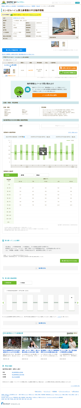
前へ (3, 302)
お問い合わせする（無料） (68, 68)
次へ (77, 302)
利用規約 (54, 391)
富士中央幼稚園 (16, 377)
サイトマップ (47, 391)
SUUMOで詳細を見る (68, 72)
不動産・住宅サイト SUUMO (8, 6)
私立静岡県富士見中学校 (18, 374)
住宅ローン (35, 397)
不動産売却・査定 (17, 397)
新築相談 (23, 397)
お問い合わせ (75, 391)
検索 (78, 2)
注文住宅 (3, 397)
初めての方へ (38, 391)
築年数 (22, 175)
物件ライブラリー (42, 397)
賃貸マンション (24, 394)
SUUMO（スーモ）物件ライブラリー (13, 2)
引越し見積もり (29, 397)
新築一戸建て (65, 394)
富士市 (38, 6)
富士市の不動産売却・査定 (14, 50)
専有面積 (7, 175)
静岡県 (33, 6)
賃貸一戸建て (38, 394)
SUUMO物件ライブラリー (23, 6)
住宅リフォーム (9, 397)
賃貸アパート (31, 394)
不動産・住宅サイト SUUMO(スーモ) (9, 394)
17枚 (6, 75)
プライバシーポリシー (64, 391)
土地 (76, 394)
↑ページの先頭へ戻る (75, 385)
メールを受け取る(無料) (49, 95)
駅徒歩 (38, 175)
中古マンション (33, 14)
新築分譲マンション (50, 394)
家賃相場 (43, 394)
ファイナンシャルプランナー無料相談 (55, 397)
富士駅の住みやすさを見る (69, 261)
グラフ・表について (72, 132)
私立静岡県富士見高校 (17, 372)
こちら (59, 316)
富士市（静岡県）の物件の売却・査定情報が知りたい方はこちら (18, 54)
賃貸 (20, 394)
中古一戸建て (71, 394)
